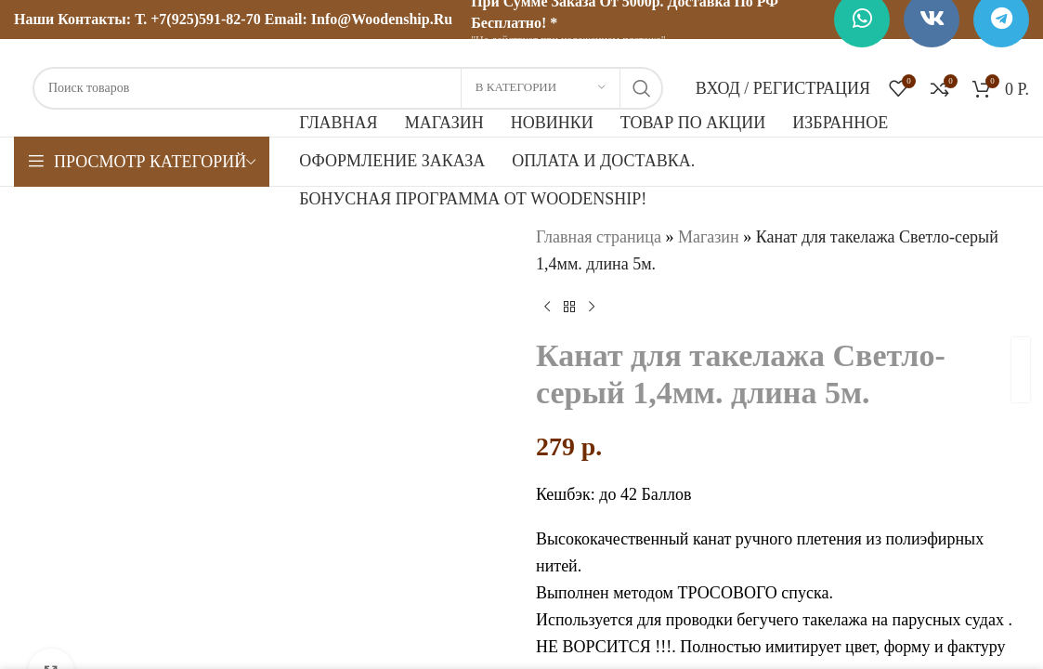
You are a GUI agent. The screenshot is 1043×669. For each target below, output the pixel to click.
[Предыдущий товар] (547, 307)
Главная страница (598, 237)
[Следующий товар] (591, 307)
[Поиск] (348, 88)
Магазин (707, 237)
